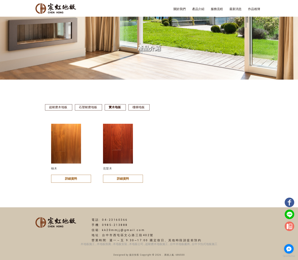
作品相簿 (254, 9)
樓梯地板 (138, 107)
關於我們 (180, 9)
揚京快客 (134, 255)
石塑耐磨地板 (88, 107)
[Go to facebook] (289, 249)
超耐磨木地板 (58, 107)
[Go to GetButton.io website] (289, 256)
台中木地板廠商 (180, 244)
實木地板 (115, 107)
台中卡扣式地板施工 (204, 244)
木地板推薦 (104, 244)
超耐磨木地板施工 (156, 244)
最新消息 (235, 9)
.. (162, 255)
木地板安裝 (120, 244)
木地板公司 (136, 244)
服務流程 (217, 9)
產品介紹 (198, 9)
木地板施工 (88, 244)
